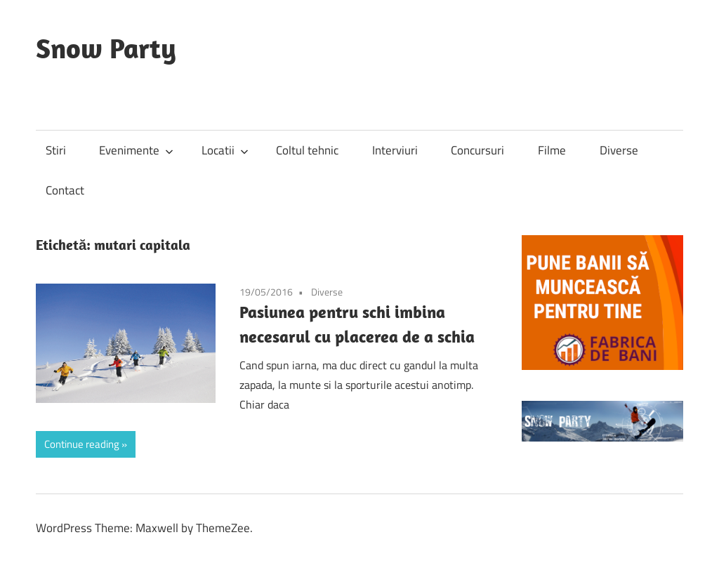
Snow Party (106, 47)
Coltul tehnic (307, 150)
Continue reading (81, 444)
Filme (552, 150)
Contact (65, 190)
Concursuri (477, 150)
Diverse (619, 150)
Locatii (225, 150)
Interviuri (395, 150)
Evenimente (136, 150)
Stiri (56, 150)
